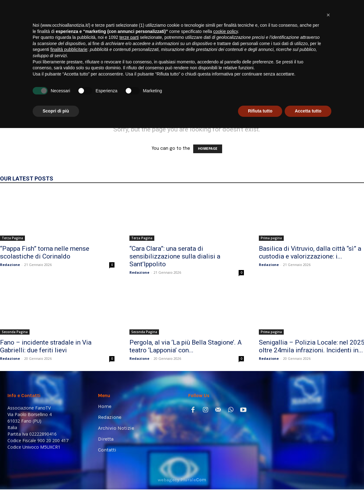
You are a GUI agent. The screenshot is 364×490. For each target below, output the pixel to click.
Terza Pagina (12, 238)
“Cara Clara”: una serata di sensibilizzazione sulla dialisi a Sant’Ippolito (174, 256)
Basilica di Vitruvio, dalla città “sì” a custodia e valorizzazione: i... (310, 252)
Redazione (10, 264)
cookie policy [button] (225, 393)
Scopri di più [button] (56, 472)
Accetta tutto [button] (308, 472)
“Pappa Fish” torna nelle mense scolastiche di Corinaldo (44, 252)
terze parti (129, 399)
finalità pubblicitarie (68, 411)
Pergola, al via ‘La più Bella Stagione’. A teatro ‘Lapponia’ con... (185, 346)
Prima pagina (271, 238)
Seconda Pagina (15, 332)
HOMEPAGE (207, 149)
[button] (347, 87)
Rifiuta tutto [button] (260, 472)
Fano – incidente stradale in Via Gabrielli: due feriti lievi (45, 346)
